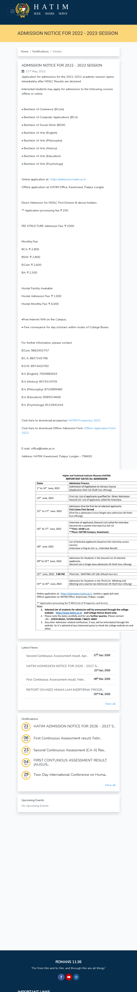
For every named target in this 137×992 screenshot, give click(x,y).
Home (24, 51)
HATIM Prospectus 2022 (85, 420)
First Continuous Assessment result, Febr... (69, 679)
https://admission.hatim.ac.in (68, 179)
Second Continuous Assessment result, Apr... (69, 655)
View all (110, 704)
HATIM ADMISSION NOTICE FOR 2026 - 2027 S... (69, 668)
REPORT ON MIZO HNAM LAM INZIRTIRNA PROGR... (69, 692)
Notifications (40, 51)
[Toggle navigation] (12, 11)
